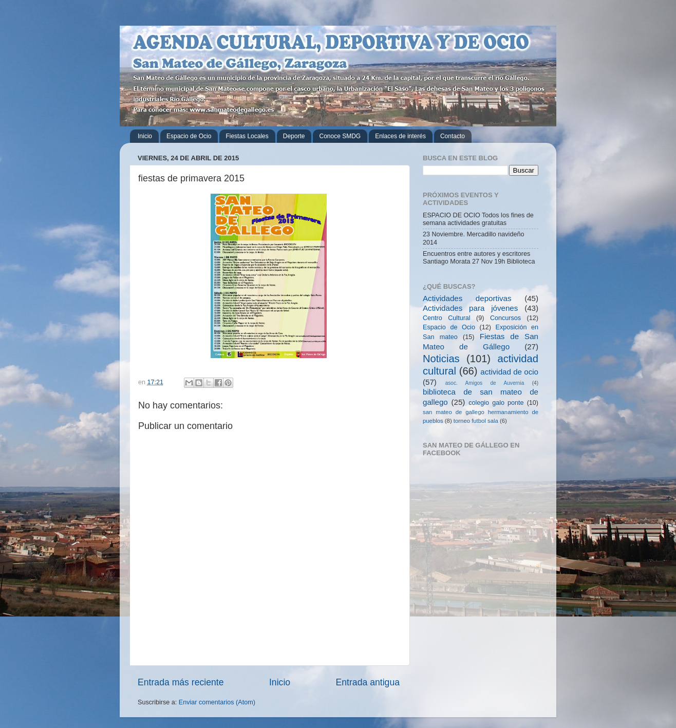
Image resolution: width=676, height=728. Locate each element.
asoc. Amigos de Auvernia (484, 383)
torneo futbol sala (476, 421)
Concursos (505, 318)
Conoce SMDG (340, 136)
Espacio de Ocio (188, 136)
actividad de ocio (509, 371)
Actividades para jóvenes (470, 308)
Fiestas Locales (247, 136)
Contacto (452, 136)
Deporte (294, 136)
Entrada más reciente (181, 682)
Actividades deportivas (467, 298)
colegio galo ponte (495, 402)
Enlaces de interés (400, 136)
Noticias (441, 358)
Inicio (145, 136)
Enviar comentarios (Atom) (217, 702)
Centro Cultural (447, 318)
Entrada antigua (368, 682)
